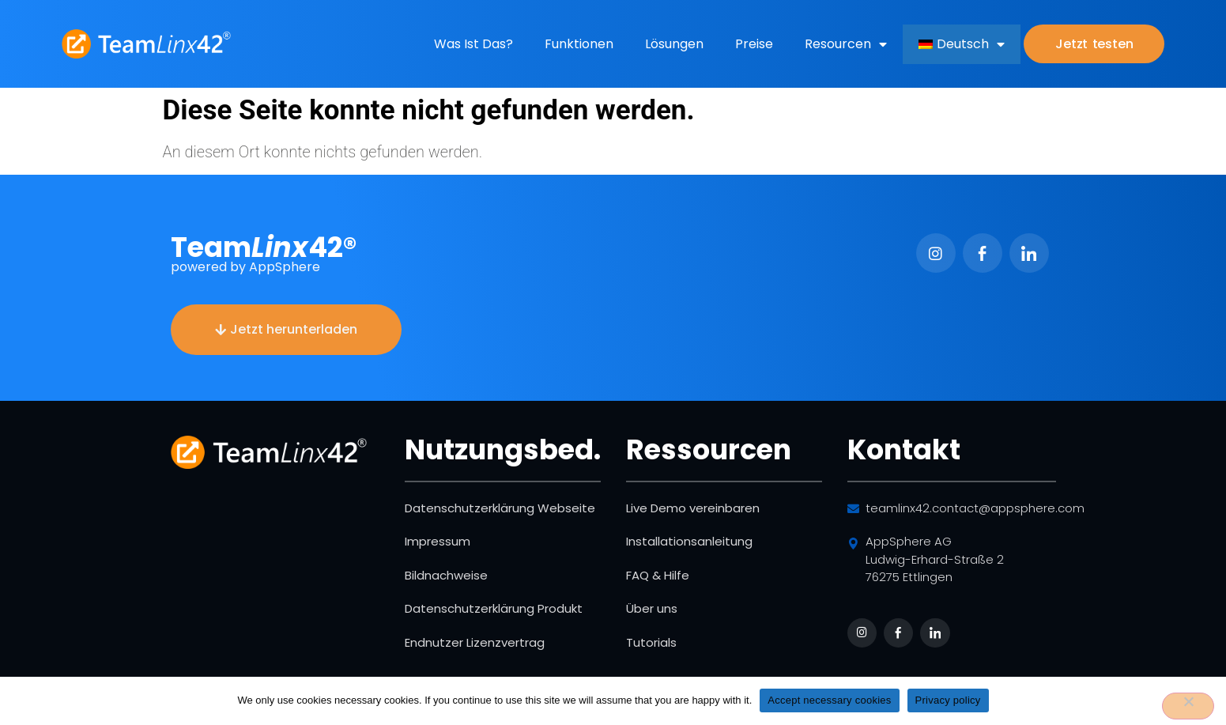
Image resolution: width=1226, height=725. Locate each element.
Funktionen (579, 44)
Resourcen (846, 44)
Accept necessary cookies (829, 700)
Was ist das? (473, 44)
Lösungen (674, 44)
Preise (754, 44)
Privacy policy (948, 700)
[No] (1188, 706)
